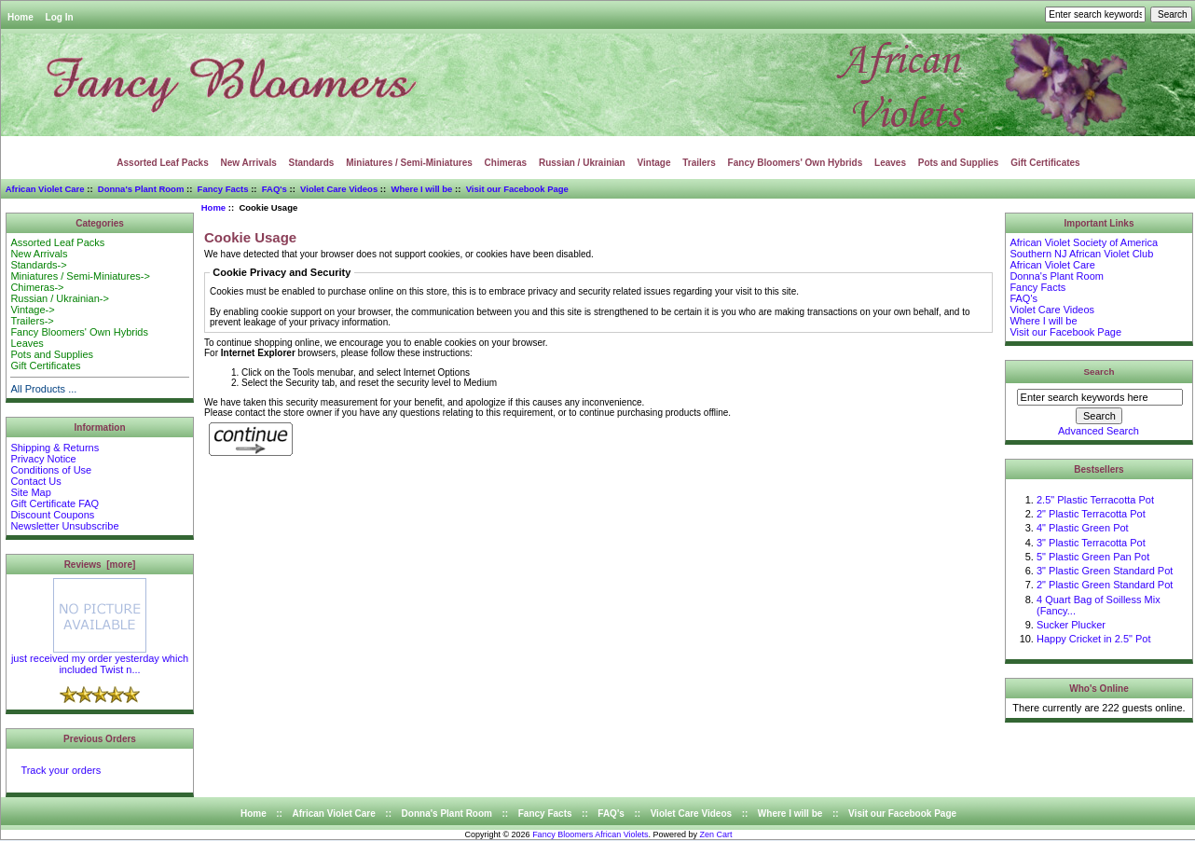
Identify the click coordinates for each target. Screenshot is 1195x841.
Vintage (654, 163)
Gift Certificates (1044, 163)
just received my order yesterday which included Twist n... (99, 659)
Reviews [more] (100, 564)
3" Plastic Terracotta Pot (1091, 542)
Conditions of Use (50, 470)
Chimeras (506, 163)
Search (1099, 371)
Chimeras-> (36, 287)
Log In (60, 17)
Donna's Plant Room (141, 189)
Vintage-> (32, 309)
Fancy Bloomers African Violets (590, 834)
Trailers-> (31, 320)
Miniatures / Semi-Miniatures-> (79, 276)
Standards (312, 163)
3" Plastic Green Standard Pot (1105, 570)
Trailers (699, 163)
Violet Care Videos (339, 189)
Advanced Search (1098, 430)
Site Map (30, 492)
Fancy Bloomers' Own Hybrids (795, 163)
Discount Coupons (52, 514)
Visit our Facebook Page (517, 189)
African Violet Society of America (1084, 242)
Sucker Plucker (1071, 624)
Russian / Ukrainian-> (59, 298)
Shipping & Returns (54, 447)
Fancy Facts (223, 189)
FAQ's (274, 189)
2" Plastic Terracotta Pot (1091, 513)
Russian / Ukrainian (582, 163)
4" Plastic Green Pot (1083, 527)
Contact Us (35, 481)
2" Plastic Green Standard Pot (1105, 584)
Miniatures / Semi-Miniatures (409, 163)
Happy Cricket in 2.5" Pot (1094, 638)
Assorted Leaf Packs (162, 163)
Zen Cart (716, 834)
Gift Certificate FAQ (54, 503)
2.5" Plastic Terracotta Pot (1095, 499)
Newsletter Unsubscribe (64, 525)
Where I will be (421, 189)
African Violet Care (45, 189)
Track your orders (61, 770)
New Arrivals (249, 163)
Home (20, 17)
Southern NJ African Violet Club (1081, 253)
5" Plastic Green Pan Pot (1093, 556)
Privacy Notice (43, 458)
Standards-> (38, 264)
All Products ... (43, 388)
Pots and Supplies (958, 163)
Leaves (890, 163)
